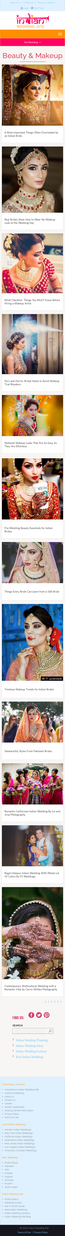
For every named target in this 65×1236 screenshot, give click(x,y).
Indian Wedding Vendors (17, 1213)
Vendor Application (14, 1107)
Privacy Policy (12, 1114)
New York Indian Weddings (19, 1133)
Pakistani (9, 1166)
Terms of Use (24, 1232)
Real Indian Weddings (30, 1057)
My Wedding (32, 42)
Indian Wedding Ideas (29, 1046)
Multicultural (11, 1162)
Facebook (31, 1015)
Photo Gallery (12, 1199)
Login (26, 8)
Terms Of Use (12, 1117)
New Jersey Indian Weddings (20, 1143)
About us (9, 1096)
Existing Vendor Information (19, 1110)
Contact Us (28, 2)
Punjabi (8, 1173)
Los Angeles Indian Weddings (20, 1147)
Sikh (7, 1169)
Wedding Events (13, 1202)
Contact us (10, 1100)
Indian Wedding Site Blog (18, 1216)
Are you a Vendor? (46, 2)
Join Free (38, 8)
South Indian (11, 1187)
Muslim (8, 1183)
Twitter (39, 1015)
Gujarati (9, 1176)
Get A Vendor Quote (15, 1206)
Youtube (47, 1015)
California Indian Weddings (18, 1136)
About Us (14, 2)
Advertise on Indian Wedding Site (22, 1089)
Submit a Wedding (14, 1093)
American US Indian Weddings (21, 1150)
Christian (9, 1180)
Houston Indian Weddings (18, 1129)
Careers (8, 1103)
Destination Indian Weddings (19, 1140)
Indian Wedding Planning (32, 1040)
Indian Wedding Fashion (31, 1051)
